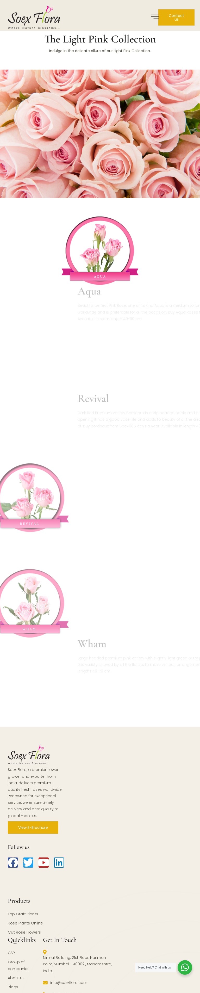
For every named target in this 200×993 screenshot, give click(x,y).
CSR (11, 952)
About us (16, 977)
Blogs (13, 987)
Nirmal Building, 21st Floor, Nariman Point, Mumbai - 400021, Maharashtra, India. (77, 961)
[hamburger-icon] (155, 17)
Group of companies (18, 965)
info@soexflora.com (65, 982)
